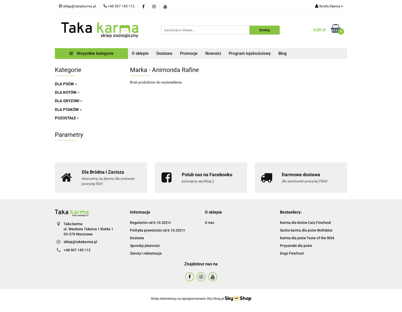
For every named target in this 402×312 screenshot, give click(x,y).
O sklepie (140, 53)
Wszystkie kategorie (91, 53)
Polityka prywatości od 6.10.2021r (157, 230)
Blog (282, 53)
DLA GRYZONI (68, 101)
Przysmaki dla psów (296, 246)
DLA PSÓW (66, 84)
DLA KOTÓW (67, 92)
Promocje (189, 53)
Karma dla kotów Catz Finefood (305, 223)
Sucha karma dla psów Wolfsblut (306, 230)
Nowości (213, 53)
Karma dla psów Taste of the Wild (307, 238)
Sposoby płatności (145, 246)
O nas (209, 223)
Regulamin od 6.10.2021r (150, 223)
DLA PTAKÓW (68, 109)
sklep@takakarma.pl (80, 242)
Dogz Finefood (292, 253)
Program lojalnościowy (250, 53)
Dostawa (164, 53)
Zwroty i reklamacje (146, 253)
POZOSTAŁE (67, 118)
